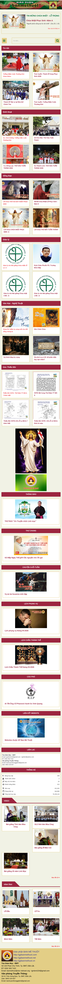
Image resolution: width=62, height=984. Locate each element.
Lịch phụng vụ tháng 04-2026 (16, 631)
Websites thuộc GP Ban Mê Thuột (18, 740)
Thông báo (31, 494)
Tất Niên (38, 939)
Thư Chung (31, 531)
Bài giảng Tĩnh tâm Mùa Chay (15, 825)
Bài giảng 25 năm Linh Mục (15, 871)
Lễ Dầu (7, 911)
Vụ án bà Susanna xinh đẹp (16, 594)
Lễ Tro (37, 911)
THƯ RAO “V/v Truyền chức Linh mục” (20, 521)
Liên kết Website (31, 713)
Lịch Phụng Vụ (31, 604)
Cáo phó (31, 677)
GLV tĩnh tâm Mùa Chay (44, 824)
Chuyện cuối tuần (31, 567)
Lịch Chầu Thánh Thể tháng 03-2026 (19, 667)
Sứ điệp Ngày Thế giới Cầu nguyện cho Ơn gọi (24, 558)
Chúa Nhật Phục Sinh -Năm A (39, 20)
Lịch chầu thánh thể (31, 640)
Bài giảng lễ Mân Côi (43, 848)
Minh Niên (8, 939)
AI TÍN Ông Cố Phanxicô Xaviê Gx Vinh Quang (23, 704)
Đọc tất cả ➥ (56, 877)
